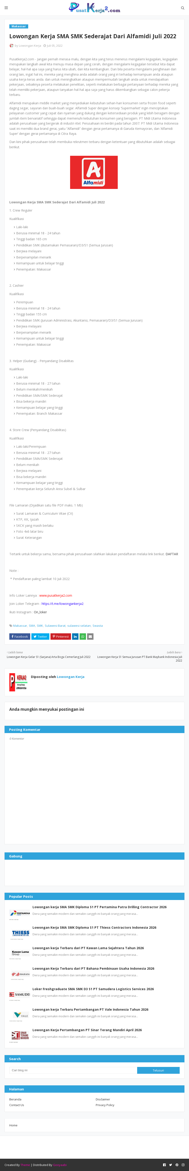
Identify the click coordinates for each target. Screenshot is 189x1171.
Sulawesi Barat (55, 626)
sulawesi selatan (79, 626)
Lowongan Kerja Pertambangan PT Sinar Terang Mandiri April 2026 (87, 1030)
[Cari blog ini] (73, 1070)
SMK (40, 626)
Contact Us (16, 1105)
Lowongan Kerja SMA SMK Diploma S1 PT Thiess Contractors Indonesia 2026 (94, 927)
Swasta (98, 626)
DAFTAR (172, 554)
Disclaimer (103, 1099)
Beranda (15, 1099)
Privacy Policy (105, 1105)
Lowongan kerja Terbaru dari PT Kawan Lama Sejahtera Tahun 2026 (88, 948)
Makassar (20, 626)
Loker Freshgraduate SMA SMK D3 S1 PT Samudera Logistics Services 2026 (93, 989)
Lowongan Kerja (30, 45)
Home (13, 1125)
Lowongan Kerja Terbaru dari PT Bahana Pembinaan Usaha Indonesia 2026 (93, 968)
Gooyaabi (60, 1165)
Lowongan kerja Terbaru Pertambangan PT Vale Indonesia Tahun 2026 (90, 1009)
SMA (32, 626)
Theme (25, 1165)
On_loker (40, 612)
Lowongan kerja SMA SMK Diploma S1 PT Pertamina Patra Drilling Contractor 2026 (99, 907)
